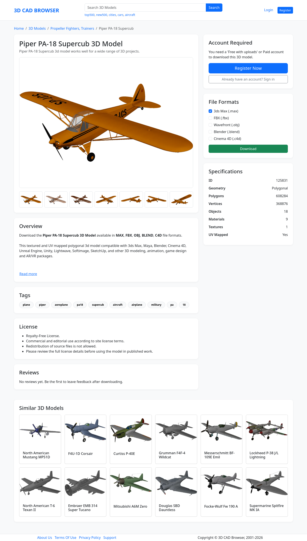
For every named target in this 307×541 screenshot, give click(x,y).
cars (120, 15)
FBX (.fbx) (221, 118)
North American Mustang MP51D (36, 455)
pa (172, 305)
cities (112, 15)
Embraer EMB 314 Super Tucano (82, 507)
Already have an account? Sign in (248, 79)
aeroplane (61, 305)
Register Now (248, 68)
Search (214, 7)
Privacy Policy (90, 537)
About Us (44, 537)
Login (268, 10)
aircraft (130, 15)
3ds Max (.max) (226, 111)
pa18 (80, 305)
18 (184, 305)
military (156, 305)
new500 (101, 15)
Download (248, 148)
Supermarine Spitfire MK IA (267, 507)
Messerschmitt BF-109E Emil (219, 455)
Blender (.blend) (227, 131)
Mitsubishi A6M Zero (130, 506)
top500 (90, 15)
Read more (28, 273)
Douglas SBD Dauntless (169, 507)
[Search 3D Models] (145, 7)
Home (19, 28)
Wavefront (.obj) (227, 124)
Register (285, 10)
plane (26, 305)
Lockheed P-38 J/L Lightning (264, 455)
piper (42, 305)
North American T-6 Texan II (39, 507)
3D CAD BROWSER (36, 10)
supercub (98, 305)
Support (109, 537)
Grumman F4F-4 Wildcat (172, 455)
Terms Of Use (65, 537)
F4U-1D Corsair (80, 453)
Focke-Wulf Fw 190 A (221, 506)
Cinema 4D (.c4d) (227, 138)
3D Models (37, 28)
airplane (137, 305)
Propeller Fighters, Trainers (72, 28)
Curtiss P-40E (124, 453)
